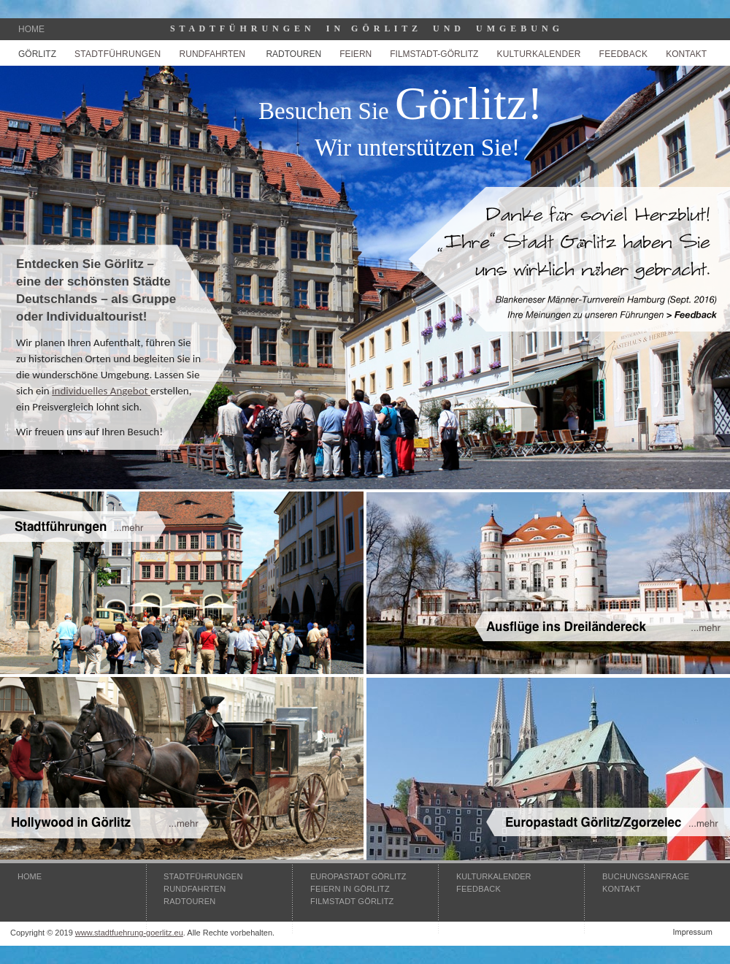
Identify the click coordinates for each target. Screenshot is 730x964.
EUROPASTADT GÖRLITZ (358, 876)
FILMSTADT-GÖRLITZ (434, 54)
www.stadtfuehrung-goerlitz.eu (129, 932)
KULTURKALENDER (493, 876)
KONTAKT (686, 54)
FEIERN (355, 54)
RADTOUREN (293, 54)
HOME (30, 876)
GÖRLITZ (37, 54)
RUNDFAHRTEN (212, 54)
